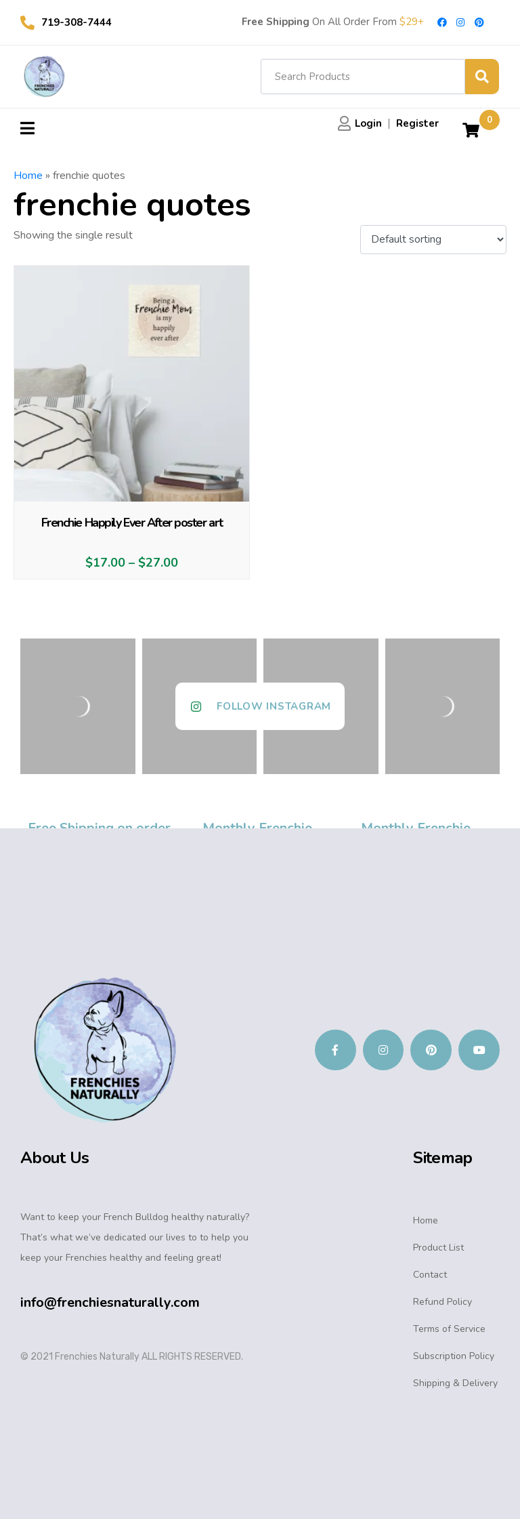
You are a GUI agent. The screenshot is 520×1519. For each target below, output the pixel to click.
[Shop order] (433, 240)
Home (28, 175)
